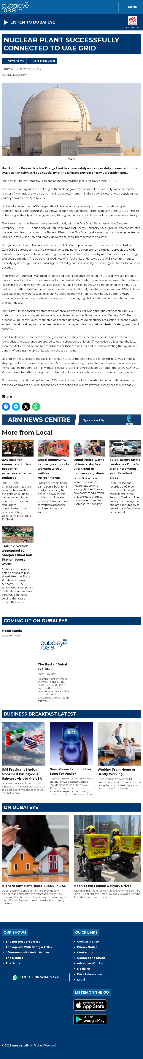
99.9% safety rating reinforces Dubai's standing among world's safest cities (125, 460)
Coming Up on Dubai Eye (35, 620)
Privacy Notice (87, 947)
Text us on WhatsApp (36, 977)
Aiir (26, 1045)
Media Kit (83, 968)
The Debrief (14, 958)
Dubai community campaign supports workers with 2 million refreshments (53, 460)
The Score (13, 963)
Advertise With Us (90, 963)
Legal (81, 979)
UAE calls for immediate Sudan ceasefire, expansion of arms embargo (18, 460)
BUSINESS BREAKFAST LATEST (40, 714)
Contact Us (85, 952)
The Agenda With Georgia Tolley (29, 947)
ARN (15, 1045)
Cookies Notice (88, 941)
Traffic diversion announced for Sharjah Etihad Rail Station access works (18, 546)
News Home (16, 60)
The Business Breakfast (23, 941)
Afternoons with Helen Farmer (27, 952)
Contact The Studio (91, 958)
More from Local (43, 60)
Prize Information (89, 974)
